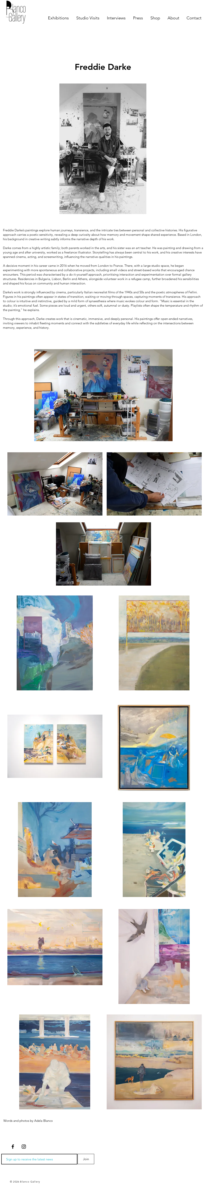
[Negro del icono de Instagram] (24, 1146)
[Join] (86, 1159)
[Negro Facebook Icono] (13, 1146)
